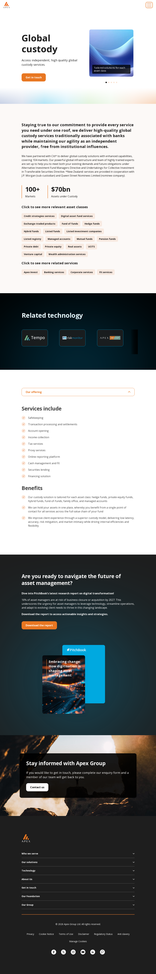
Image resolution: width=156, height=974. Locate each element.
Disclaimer (83, 934)
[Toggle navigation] (149, 5)
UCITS (91, 246)
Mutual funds (85, 238)
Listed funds (52, 231)
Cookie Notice (46, 934)
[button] (106, 82)
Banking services (54, 272)
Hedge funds (92, 223)
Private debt (31, 246)
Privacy (30, 934)
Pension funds (107, 238)
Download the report (39, 625)
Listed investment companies (84, 231)
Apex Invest (31, 272)
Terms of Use (66, 934)
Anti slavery (124, 934)
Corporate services (82, 272)
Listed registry (32, 238)
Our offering (78, 392)
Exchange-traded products (39, 223)
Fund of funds (70, 223)
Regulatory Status (103, 934)
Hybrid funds (31, 231)
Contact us (37, 787)
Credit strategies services (39, 216)
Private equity (53, 246)
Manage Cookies (78, 941)
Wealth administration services (67, 254)
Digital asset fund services (77, 216)
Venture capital (33, 254)
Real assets (75, 246)
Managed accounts (59, 238)
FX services (105, 272)
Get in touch (34, 77)
